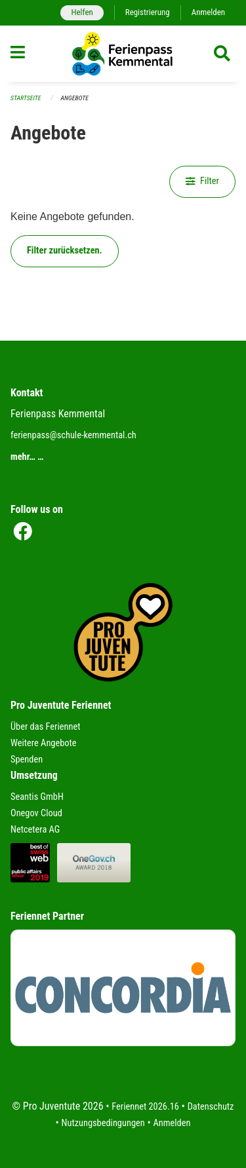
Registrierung (147, 12)
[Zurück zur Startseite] (122, 54)
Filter (202, 181)
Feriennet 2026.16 (145, 1106)
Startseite (25, 98)
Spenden (26, 759)
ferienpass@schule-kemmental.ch (73, 435)
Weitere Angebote (43, 743)
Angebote (75, 98)
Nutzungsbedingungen (103, 1123)
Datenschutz (211, 1106)
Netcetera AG (35, 829)
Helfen (81, 12)
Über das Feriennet (45, 726)
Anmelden (208, 12)
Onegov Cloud (36, 813)
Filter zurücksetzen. (64, 250)
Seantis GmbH (37, 796)
